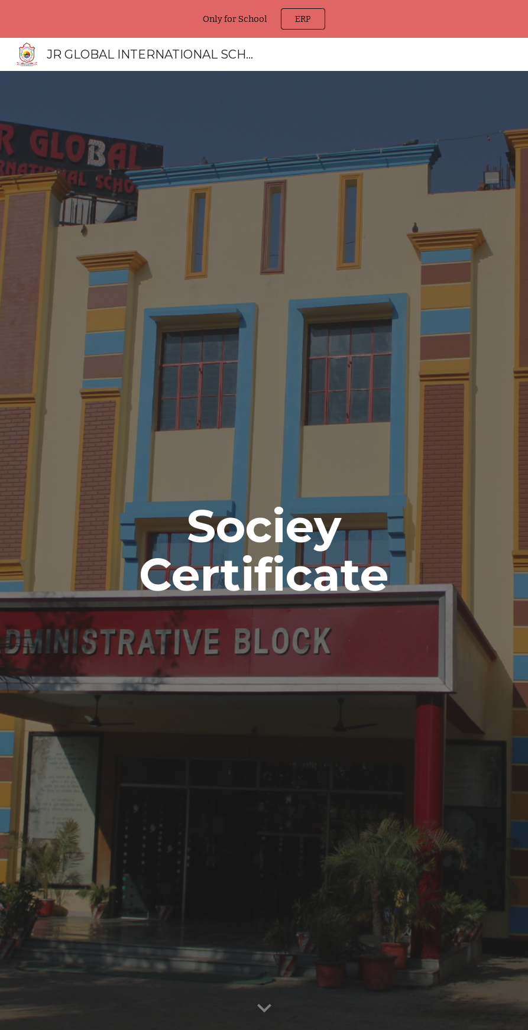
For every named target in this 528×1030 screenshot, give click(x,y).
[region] (264, 19)
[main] (264, 550)
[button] (264, 1009)
